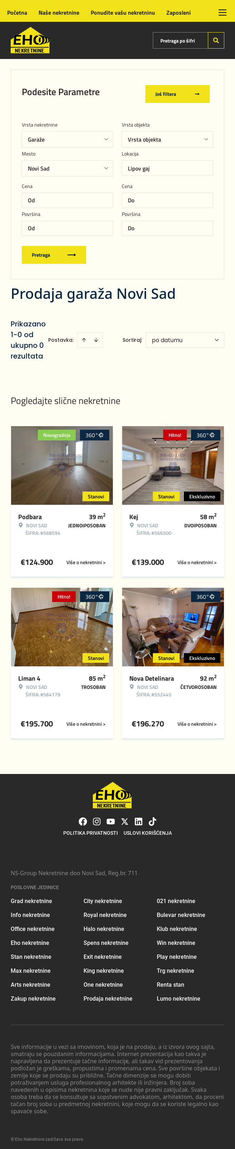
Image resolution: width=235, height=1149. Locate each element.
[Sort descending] (96, 335)
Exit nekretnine (103, 952)
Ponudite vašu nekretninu (123, 12)
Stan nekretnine (31, 952)
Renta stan (170, 980)
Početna (17, 12)
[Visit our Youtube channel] (110, 817)
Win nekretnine (176, 938)
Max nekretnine (31, 966)
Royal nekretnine (105, 910)
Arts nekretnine (30, 980)
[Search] (216, 40)
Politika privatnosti (90, 829)
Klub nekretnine (177, 924)
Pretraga (54, 250)
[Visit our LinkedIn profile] (138, 817)
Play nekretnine (177, 952)
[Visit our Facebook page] (83, 817)
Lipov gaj (139, 164)
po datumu (167, 336)
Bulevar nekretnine (181, 910)
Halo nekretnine (104, 924)
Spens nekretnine (106, 938)
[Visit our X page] (124, 817)
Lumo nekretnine (178, 994)
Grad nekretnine (31, 896)
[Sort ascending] (84, 335)
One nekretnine (103, 980)
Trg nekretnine (175, 966)
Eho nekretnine (30, 938)
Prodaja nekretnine (108, 994)
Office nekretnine (33, 924)
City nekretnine (103, 896)
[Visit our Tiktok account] (152, 817)
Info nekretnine (30, 910)
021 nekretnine (176, 896)
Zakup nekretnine (33, 994)
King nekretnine (104, 966)
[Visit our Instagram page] (96, 817)
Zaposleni (178, 12)
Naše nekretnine (59, 12)
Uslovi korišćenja (148, 829)
